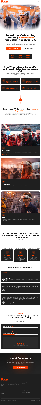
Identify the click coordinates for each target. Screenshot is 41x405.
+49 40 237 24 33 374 (26, 392)
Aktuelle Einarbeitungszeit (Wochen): (9, 329)
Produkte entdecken (28, 48)
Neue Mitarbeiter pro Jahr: (8, 326)
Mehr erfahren (5, 154)
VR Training (23, 383)
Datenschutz (33, 400)
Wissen (2, 393)
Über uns (2, 390)
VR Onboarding (24, 382)
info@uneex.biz (25, 390)
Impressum (38, 400)
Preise (2, 392)
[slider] (3, 327)
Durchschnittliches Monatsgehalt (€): (10, 333)
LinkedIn (24, 393)
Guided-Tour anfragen (13, 48)
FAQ (2, 394)
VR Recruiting (24, 380)
